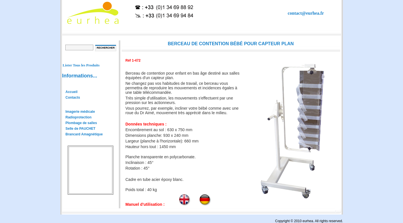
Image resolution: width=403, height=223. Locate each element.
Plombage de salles (81, 123)
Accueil (72, 92)
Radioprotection (79, 117)
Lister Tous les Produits (81, 65)
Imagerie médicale (80, 112)
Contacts (73, 97)
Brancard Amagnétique (84, 134)
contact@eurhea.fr (306, 13)
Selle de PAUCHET (81, 129)
